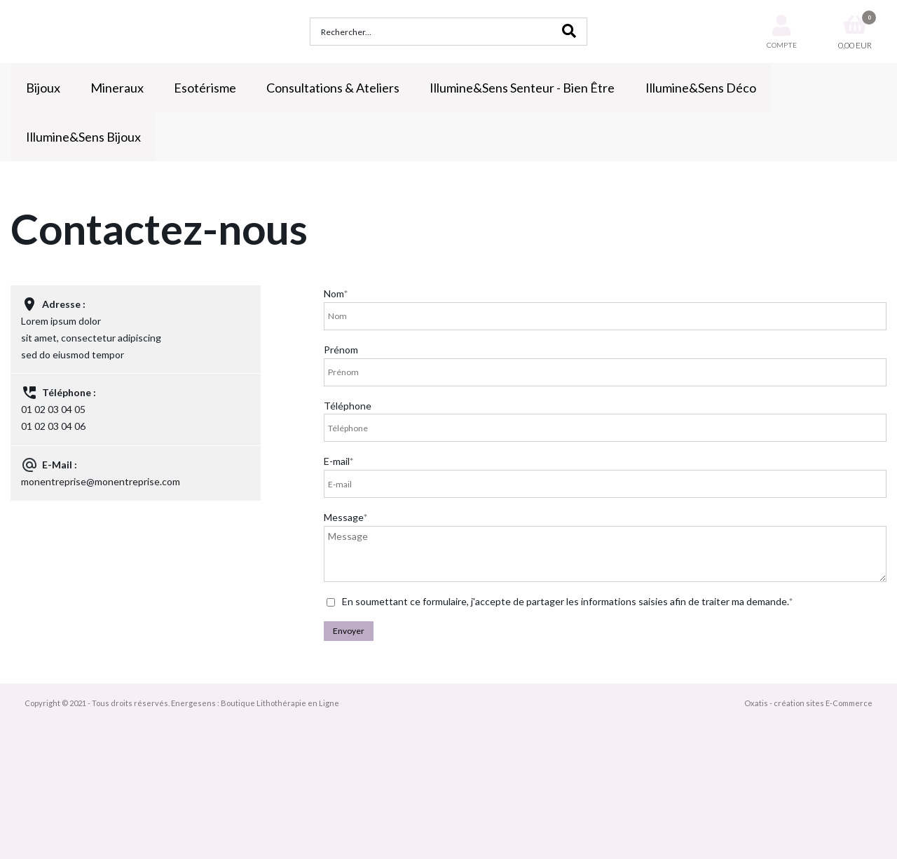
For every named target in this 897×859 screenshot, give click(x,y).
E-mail (338, 461)
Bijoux (43, 87)
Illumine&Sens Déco (700, 87)
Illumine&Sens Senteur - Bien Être (522, 87)
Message (345, 517)
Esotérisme (205, 87)
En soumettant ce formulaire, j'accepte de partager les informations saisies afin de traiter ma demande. (567, 601)
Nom (336, 293)
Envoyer (348, 630)
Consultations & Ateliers (332, 87)
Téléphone (347, 406)
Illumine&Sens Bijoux (83, 136)
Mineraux (117, 87)
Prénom (341, 350)
